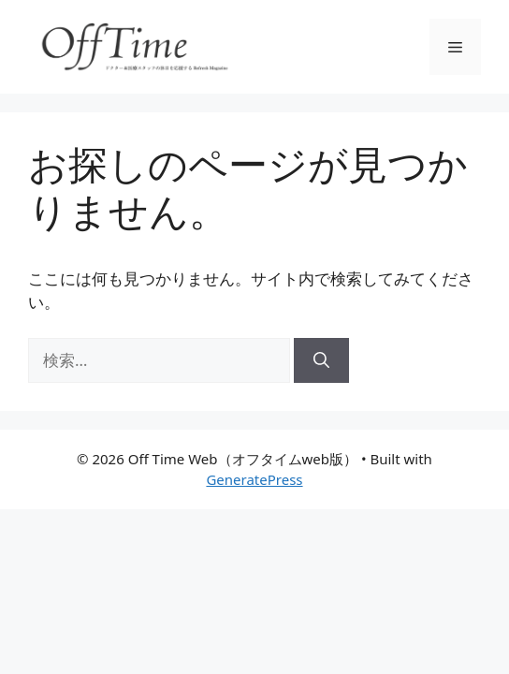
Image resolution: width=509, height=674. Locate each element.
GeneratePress (254, 479)
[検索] (321, 360)
